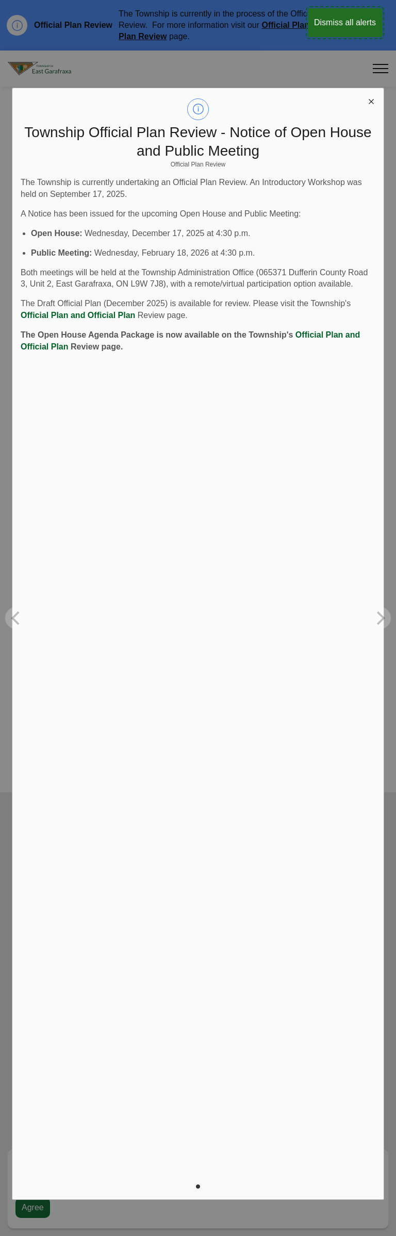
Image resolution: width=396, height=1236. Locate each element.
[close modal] (371, 100)
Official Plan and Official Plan (78, 315)
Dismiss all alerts (345, 22)
